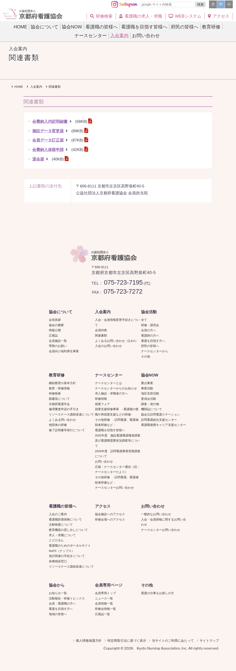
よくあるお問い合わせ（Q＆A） (116, 341)
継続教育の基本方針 (62, 383)
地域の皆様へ (58, 614)
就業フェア (104, 404)
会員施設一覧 (58, 341)
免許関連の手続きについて (67, 556)
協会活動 (149, 312)
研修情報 (101, 398)
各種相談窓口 (58, 561)
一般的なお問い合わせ (156, 514)
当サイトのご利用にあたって (173, 640)
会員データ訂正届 (48, 140)
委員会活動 (148, 398)
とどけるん (56, 540)
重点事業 (147, 383)
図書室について (59, 398)
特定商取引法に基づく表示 (126, 640)
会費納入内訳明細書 (50, 121)
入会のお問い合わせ (108, 346)
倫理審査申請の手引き (64, 409)
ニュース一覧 (104, 598)
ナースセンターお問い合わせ (114, 487)
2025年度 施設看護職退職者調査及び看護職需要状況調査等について (117, 441)
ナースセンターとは (108, 383)
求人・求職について (62, 535)
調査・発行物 (150, 404)
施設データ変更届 (48, 131)
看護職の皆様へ (62, 506)
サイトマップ (209, 640)
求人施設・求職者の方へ (111, 393)
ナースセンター (108, 375)
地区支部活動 (150, 393)
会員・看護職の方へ (62, 603)
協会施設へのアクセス (110, 514)
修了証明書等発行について (67, 430)
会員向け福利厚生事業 (64, 351)
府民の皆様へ (150, 346)
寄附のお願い (58, 346)
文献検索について (61, 524)
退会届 (38, 159)
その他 (145, 356)
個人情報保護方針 (89, 640)
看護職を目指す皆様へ (110, 430)
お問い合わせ (104, 461)
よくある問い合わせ (62, 419)
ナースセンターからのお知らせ (116, 388)
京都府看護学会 (59, 404)
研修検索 (55, 393)
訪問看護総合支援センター (159, 419)
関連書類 (101, 335)
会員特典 (101, 330)
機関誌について (151, 409)
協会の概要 (56, 325)
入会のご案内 (58, 514)
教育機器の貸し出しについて (68, 530)
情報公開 (55, 330)
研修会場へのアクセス (110, 519)
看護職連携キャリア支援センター (163, 425)
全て (144, 320)
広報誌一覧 (102, 614)
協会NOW (149, 375)
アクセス (103, 506)
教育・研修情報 (59, 388)
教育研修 (57, 375)
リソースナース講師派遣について (71, 414)
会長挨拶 (55, 320)
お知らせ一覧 (58, 593)
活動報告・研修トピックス (67, 598)
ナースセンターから (154, 351)
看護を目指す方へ (153, 341)
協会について (60, 312)
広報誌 (53, 335)
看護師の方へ (150, 335)
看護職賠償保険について (65, 519)
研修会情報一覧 (105, 609)
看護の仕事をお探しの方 (157, 593)
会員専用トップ (105, 593)
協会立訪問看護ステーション (160, 414)
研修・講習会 (150, 325)
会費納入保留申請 (48, 149)
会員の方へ (148, 330)
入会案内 (103, 312)
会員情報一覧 (104, 603)
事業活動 (147, 388)
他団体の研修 (58, 425)
